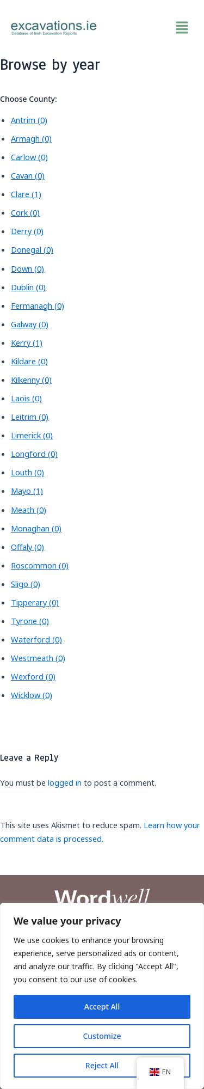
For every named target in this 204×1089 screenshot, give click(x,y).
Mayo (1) (27, 490)
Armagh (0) (31, 138)
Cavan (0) (28, 175)
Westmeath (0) (38, 657)
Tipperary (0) (35, 602)
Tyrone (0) (30, 620)
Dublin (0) (28, 287)
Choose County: (28, 99)
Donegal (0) (32, 249)
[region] (102, 996)
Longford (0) (34, 453)
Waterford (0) (36, 639)
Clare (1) (26, 193)
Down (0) (27, 268)
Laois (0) (26, 398)
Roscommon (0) (40, 565)
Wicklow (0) (31, 694)
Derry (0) (27, 230)
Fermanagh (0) (37, 305)
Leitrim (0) (29, 416)
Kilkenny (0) (31, 379)
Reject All (102, 1065)
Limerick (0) (32, 435)
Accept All (102, 1006)
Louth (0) (27, 472)
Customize (102, 1036)
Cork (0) (25, 212)
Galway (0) (29, 324)
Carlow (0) (29, 156)
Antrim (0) (29, 119)
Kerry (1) (26, 342)
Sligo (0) (25, 583)
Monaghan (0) (36, 528)
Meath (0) (28, 509)
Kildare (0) (29, 361)
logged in (65, 782)
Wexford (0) (33, 676)
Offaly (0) (27, 546)
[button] (151, 27)
